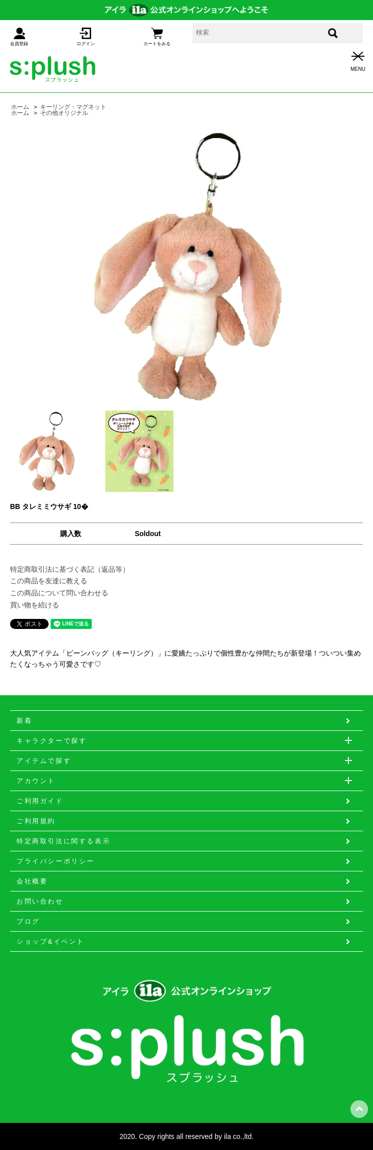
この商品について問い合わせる (59, 593)
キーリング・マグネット (73, 106)
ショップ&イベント (184, 942)
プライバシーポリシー (184, 861)
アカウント (186, 780)
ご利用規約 (184, 821)
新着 (184, 721)
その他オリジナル (64, 112)
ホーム (20, 106)
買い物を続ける (34, 605)
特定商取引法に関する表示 (184, 841)
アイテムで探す (190, 760)
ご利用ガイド (184, 801)
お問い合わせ (184, 902)
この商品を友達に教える (48, 581)
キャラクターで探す (190, 740)
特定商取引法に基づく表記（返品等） (69, 569)
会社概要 (184, 881)
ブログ (184, 922)
